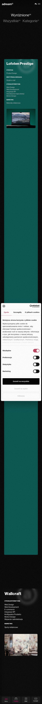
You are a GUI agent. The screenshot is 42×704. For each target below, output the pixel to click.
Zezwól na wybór (21, 389)
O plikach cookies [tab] (32, 312)
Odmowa (21, 396)
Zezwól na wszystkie (21, 381)
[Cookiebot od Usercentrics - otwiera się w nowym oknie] (29, 306)
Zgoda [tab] (6, 312)
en (39, 4)
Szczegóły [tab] (17, 312)
